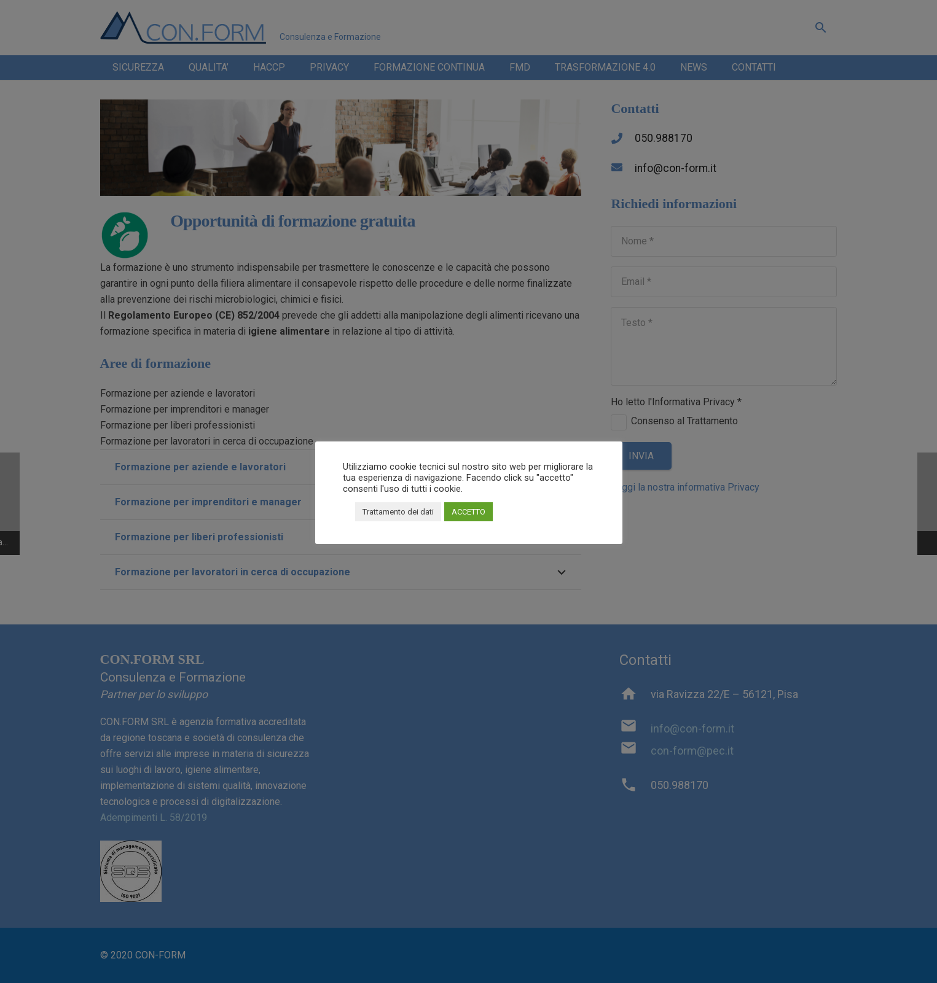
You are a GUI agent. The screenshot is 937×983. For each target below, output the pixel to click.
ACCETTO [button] (468, 511)
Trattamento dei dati (398, 511)
